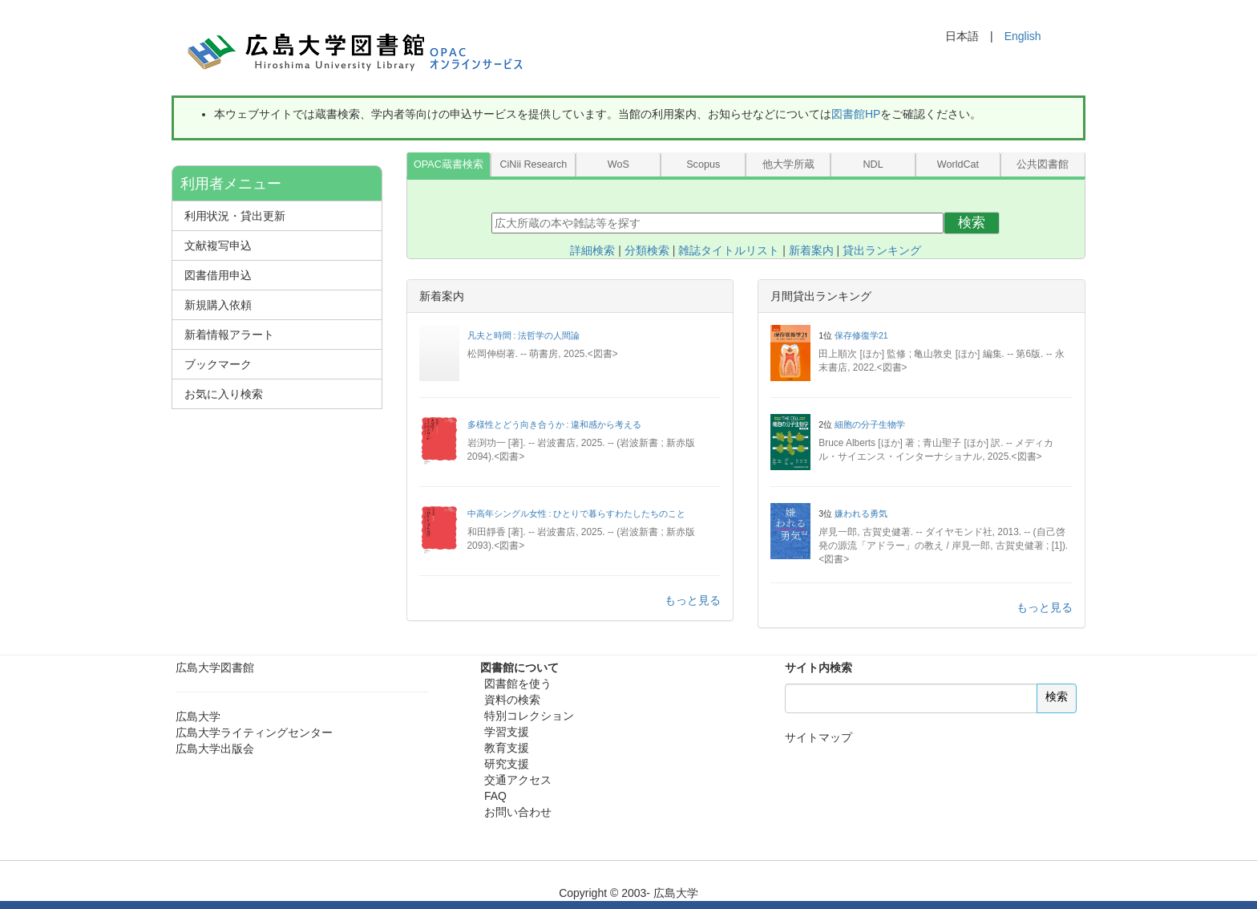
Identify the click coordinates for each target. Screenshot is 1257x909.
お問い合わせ (518, 812)
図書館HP (855, 114)
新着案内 (811, 250)
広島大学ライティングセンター (254, 732)
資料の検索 (512, 699)
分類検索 (646, 250)
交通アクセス (518, 779)
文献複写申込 (218, 245)
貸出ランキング (882, 250)
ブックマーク (218, 364)
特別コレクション (529, 715)
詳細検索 (592, 250)
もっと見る (693, 600)
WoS (618, 164)
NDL (873, 164)
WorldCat (958, 164)
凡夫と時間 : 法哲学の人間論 (523, 335)
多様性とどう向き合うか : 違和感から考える (554, 424)
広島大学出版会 (215, 748)
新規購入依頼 (218, 304)
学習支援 (506, 731)
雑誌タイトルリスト (728, 250)
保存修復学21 (861, 335)
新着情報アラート (229, 334)
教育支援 (506, 747)
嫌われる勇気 (861, 513)
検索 (971, 222)
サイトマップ (818, 737)
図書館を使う (518, 683)
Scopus (703, 164)
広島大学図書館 (215, 667)
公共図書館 (1043, 164)
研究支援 (506, 763)
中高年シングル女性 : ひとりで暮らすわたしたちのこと (576, 513)
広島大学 (198, 716)
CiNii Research (533, 164)
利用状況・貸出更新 (234, 215)
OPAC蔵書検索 (448, 164)
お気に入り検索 (223, 394)
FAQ (495, 795)
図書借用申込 (218, 275)
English (1022, 36)
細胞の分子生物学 (870, 424)
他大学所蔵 (788, 164)
